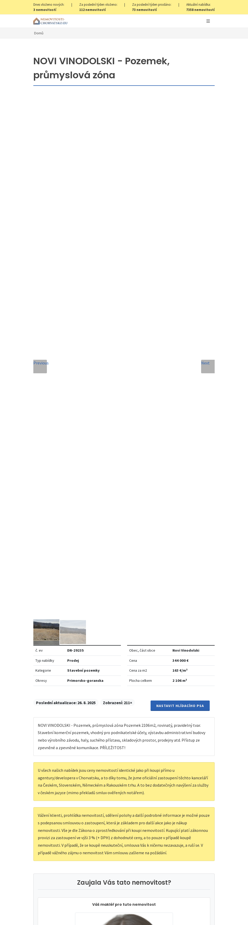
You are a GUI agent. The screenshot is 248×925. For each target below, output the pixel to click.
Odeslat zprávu (124, 691)
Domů (39, 33)
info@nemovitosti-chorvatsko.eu (124, 502)
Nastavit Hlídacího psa (180, 167)
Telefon (48, 575)
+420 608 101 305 (124, 496)
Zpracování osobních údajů (99, 650)
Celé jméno (51, 551)
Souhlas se (88, 650)
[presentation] (124, 670)
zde (134, 845)
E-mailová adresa (148, 551)
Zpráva (47, 599)
